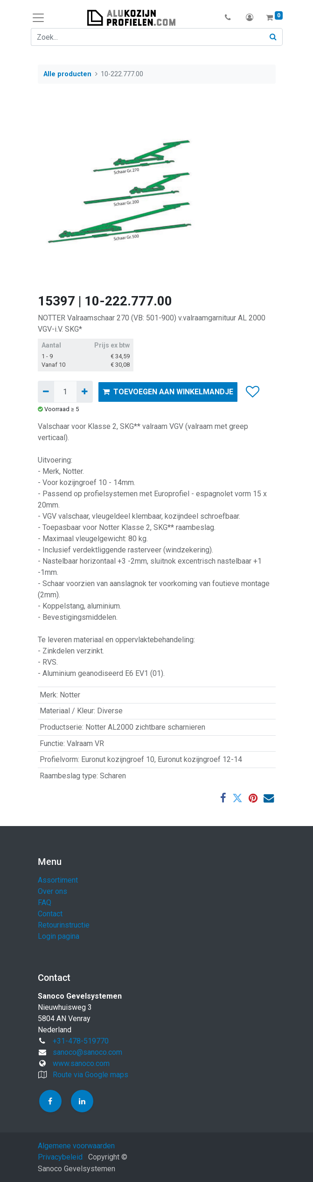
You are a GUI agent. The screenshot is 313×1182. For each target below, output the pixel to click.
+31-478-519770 (81, 1041)
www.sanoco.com (81, 1063)
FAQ (44, 902)
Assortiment (58, 880)
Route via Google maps (90, 1074)
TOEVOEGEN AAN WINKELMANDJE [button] (168, 391)
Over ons (52, 891)
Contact (50, 913)
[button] (228, 18)
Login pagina (58, 936)
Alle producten (67, 74)
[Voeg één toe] (85, 391)
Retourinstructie (64, 925)
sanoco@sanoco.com (87, 1052)
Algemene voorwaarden (76, 1145)
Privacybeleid (60, 1157)
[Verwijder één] (46, 391)
